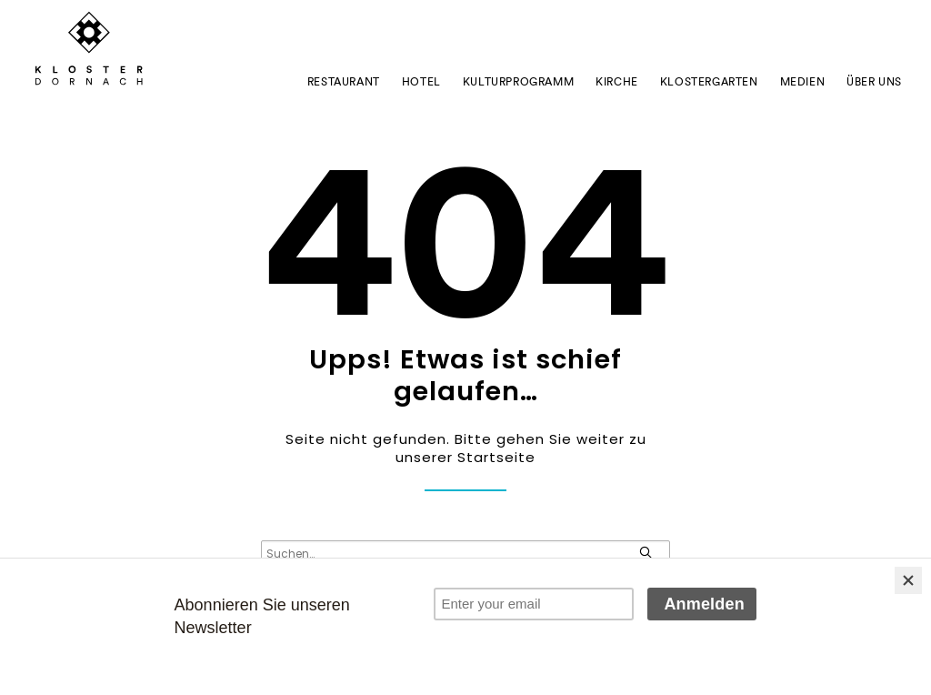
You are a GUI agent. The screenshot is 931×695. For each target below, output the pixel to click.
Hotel (421, 81)
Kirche (617, 81)
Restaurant (343, 81)
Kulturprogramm (518, 81)
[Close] (908, 580)
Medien (803, 81)
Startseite (496, 457)
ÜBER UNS (874, 81)
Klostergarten (709, 81)
